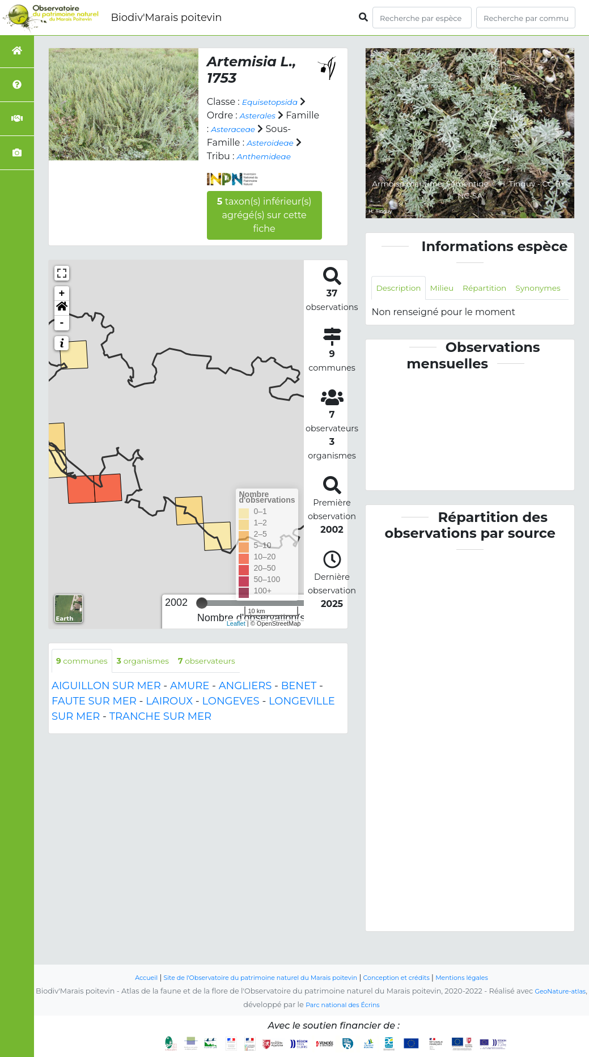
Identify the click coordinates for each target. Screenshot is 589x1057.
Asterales (261, 115)
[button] (61, 322)
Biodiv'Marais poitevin (166, 17)
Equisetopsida (274, 101)
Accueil (120, 978)
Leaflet (236, 637)
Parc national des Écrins (353, 1005)
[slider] (201, 616)
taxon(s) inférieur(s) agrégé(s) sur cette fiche (264, 229)
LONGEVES (230, 717)
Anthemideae (238, 169)
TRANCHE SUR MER (160, 732)
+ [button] (62, 307)
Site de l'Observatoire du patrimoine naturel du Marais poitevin (252, 978)
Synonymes (402, 314)
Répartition (500, 288)
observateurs (229, 675)
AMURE (189, 701)
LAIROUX (169, 717)
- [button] (62, 336)
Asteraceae (272, 129)
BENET (299, 701)
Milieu (451, 288)
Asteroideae (234, 156)
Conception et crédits (410, 978)
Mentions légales (485, 978)
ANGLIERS (245, 701)
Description (402, 288)
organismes (156, 675)
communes (86, 675)
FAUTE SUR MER (94, 717)
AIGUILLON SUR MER (106, 701)
